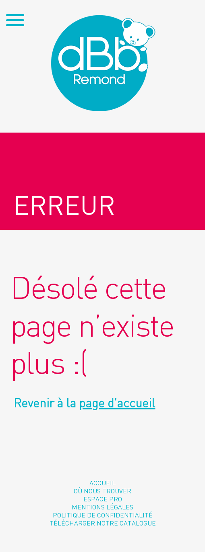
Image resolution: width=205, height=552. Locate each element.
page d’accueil (117, 403)
